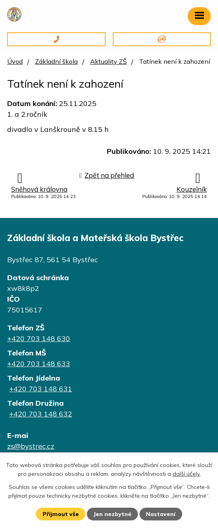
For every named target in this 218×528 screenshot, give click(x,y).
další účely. (186, 473)
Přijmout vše (61, 514)
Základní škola (56, 61)
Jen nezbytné (112, 514)
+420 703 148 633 (38, 363)
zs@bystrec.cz (30, 446)
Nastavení (160, 514)
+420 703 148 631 (40, 388)
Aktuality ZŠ (108, 61)
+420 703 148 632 (40, 413)
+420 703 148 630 (38, 338)
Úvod (15, 61)
